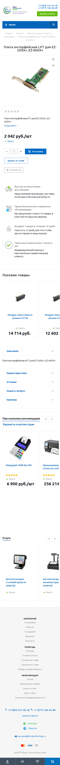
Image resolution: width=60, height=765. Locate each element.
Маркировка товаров (30, 684)
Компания (30, 619)
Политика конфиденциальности (30, 698)
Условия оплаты (30, 655)
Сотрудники (30, 632)
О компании (30, 622)
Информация (30, 675)
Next (51, 419)
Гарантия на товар (30, 665)
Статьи (30, 679)
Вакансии (30, 636)
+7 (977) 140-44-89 (48, 8)
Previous (46, 419)
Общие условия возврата (30, 669)
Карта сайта (30, 693)
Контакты (30, 641)
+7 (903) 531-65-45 (48, 5)
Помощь (30, 647)
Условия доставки (30, 660)
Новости (30, 627)
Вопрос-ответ (30, 688)
